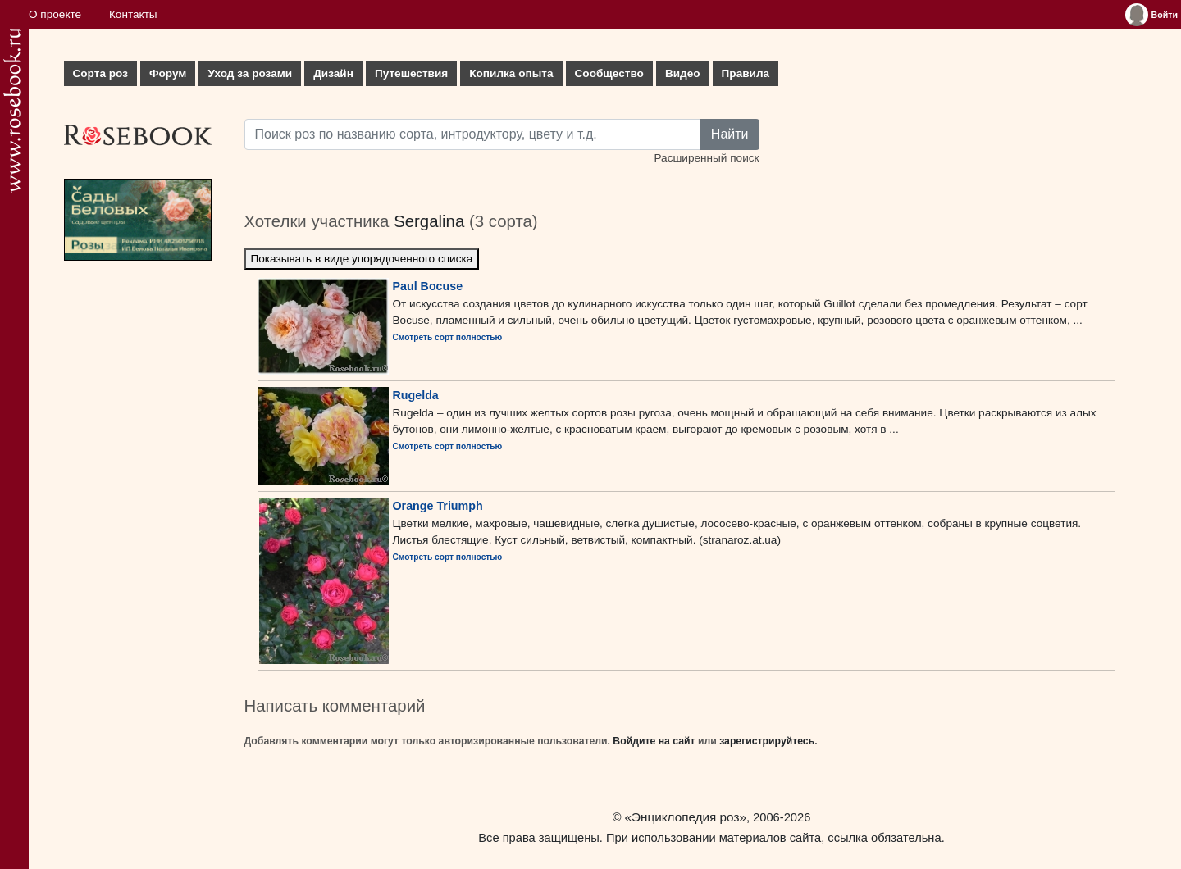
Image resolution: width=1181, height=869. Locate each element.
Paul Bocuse (428, 286)
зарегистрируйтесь (766, 741)
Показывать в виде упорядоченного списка (362, 259)
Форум (167, 73)
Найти (730, 134)
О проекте (55, 14)
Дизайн (333, 73)
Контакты (133, 14)
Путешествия (411, 73)
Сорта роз (100, 73)
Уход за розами (249, 73)
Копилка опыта (511, 73)
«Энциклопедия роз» (685, 817)
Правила (746, 73)
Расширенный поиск (706, 158)
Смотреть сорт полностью (448, 337)
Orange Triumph (438, 505)
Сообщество (609, 73)
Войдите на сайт (654, 741)
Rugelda (416, 395)
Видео (682, 73)
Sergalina (429, 221)
